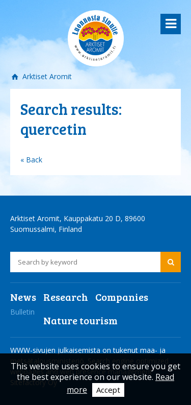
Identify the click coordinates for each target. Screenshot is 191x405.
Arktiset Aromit (46, 76)
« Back (31, 159)
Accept (108, 390)
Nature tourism (80, 320)
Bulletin (22, 312)
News (23, 297)
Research (65, 297)
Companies (121, 297)
